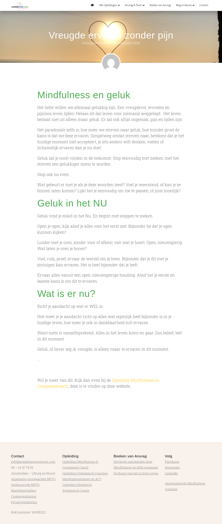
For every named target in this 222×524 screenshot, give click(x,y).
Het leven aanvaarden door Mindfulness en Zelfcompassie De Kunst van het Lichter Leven (136, 467)
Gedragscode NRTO (25, 485)
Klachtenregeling (23, 490)
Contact (204, 5)
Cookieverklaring (23, 496)
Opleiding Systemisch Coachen (85, 473)
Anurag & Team (133, 5)
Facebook (172, 462)
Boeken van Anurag (160, 5)
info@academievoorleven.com (33, 462)
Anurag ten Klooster (96, 43)
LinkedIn (171, 473)
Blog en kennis (184, 5)
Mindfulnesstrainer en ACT (81, 479)
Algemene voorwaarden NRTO (33, 479)
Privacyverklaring (24, 502)
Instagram (172, 467)
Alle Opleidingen (108, 5)
